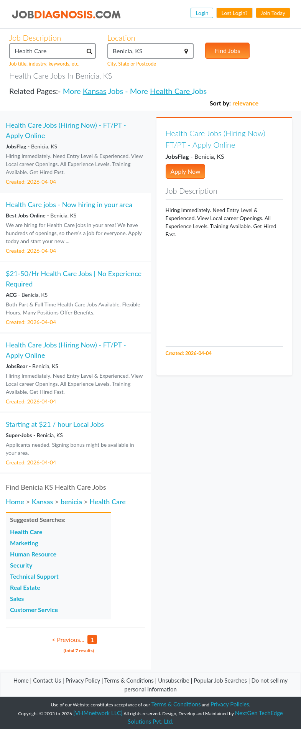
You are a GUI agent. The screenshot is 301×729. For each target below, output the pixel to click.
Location (121, 37)
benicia (71, 501)
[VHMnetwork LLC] (97, 712)
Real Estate (25, 587)
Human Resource (33, 554)
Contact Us (47, 680)
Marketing (24, 542)
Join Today (273, 13)
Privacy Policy (83, 680)
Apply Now (186, 171)
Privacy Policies (230, 704)
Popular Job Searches (220, 680)
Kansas (95, 90)
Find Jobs (227, 50)
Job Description (35, 37)
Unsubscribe (173, 680)
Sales (17, 598)
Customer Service (34, 609)
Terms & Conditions (129, 680)
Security (21, 565)
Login (202, 13)
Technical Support (34, 576)
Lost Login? (234, 13)
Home (15, 501)
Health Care (171, 90)
